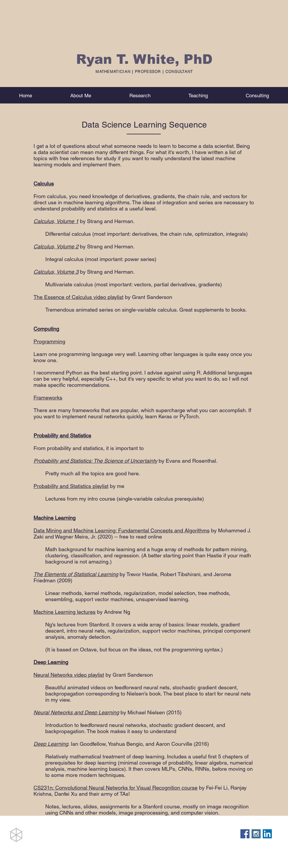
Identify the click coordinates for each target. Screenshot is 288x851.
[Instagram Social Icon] (256, 833)
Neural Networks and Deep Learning (76, 712)
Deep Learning (51, 744)
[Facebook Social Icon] (245, 833)
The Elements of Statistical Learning (76, 574)
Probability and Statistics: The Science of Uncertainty (95, 461)
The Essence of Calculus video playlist (78, 297)
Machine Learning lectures (65, 612)
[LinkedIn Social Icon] (267, 833)
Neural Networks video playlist (69, 675)
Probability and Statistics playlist (71, 486)
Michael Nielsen (146, 712)
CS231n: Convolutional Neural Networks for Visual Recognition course (115, 788)
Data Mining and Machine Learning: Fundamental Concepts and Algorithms (122, 530)
